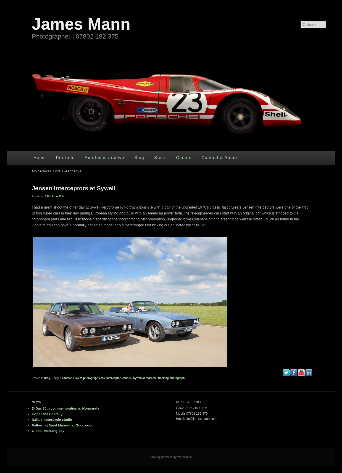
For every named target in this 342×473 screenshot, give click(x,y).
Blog (139, 157)
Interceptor (113, 378)
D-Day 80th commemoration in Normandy (65, 408)
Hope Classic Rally (47, 414)
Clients (184, 157)
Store (160, 157)
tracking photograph (171, 378)
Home (39, 157)
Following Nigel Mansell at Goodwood (62, 425)
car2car (67, 378)
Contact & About (219, 157)
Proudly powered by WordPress (171, 457)
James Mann (81, 24)
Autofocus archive (104, 157)
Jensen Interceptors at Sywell (73, 188)
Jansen (127, 378)
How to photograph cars (89, 378)
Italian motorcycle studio (52, 419)
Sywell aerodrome (145, 378)
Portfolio (65, 157)
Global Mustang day (48, 431)
